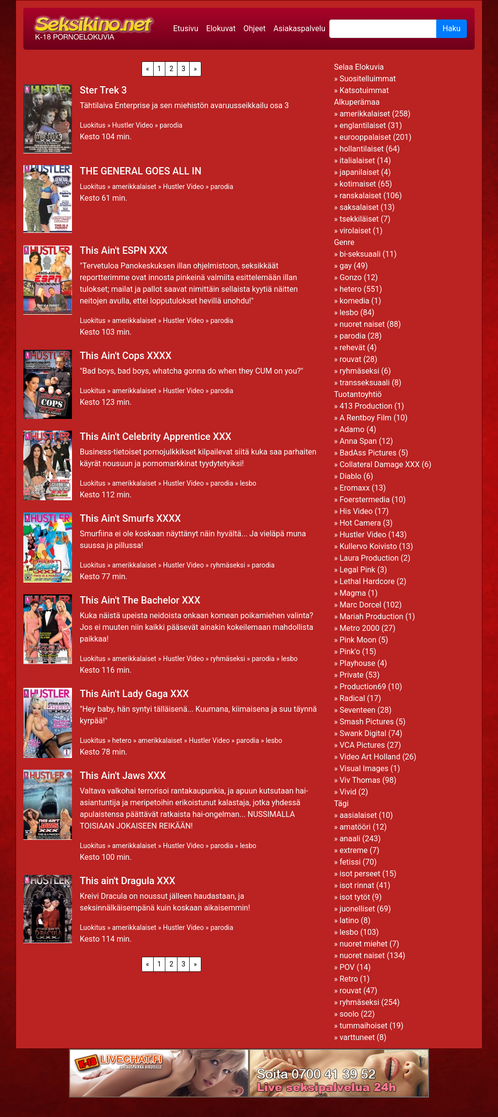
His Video (356, 511)
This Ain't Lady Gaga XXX (134, 694)
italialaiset (357, 160)
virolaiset (355, 230)
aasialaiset (358, 815)
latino (349, 920)
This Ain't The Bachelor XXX (140, 600)
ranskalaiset (360, 195)
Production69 (362, 686)
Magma (352, 593)
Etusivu (185, 28)
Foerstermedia (364, 499)
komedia (354, 300)
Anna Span (358, 441)
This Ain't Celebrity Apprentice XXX (155, 436)
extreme (353, 850)
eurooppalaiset (365, 137)
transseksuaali (364, 382)
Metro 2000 (359, 628)
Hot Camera (360, 523)
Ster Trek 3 (103, 90)
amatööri (355, 827)
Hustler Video (132, 125)
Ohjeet (254, 28)
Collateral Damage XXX (379, 464)
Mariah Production (371, 616)
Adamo (351, 429)
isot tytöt (354, 897)
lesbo (248, 483)
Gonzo (350, 277)
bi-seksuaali (359, 254)
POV (347, 967)
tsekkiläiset (359, 219)
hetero (121, 740)
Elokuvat (221, 28)
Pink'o (349, 651)
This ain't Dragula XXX (127, 881)
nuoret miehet (363, 943)
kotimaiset (357, 184)
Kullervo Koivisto (368, 546)
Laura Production (369, 558)
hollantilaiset (361, 148)
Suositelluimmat (367, 78)
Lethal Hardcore (366, 581)
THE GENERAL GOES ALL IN (140, 171)
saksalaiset (359, 207)
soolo (349, 1014)
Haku (452, 28)
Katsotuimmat (364, 90)
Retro (348, 979)
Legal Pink (357, 569)
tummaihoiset (363, 1025)
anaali (349, 838)
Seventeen (357, 710)
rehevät (352, 347)
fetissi (349, 862)
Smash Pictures (366, 721)
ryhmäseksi (228, 565)
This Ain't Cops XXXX (126, 355)
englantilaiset (362, 125)
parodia (171, 125)
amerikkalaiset (134, 186)
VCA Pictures (362, 745)
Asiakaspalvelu (299, 28)
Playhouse (357, 663)
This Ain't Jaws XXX (123, 775)
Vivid (347, 791)
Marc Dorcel (360, 604)
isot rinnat (356, 885)
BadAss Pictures (367, 452)
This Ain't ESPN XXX (123, 250)
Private (351, 675)
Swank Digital (362, 733)
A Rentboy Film (365, 417)
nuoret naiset (362, 324)
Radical (352, 698)
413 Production (365, 406)
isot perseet (359, 873)
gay (345, 265)
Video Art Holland (369, 756)
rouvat (350, 359)
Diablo (350, 476)
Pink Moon (357, 639)
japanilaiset (359, 172)
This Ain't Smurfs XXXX (130, 518)
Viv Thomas (359, 780)
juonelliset (357, 908)
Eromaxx (354, 487)
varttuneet (356, 1037)
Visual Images (364, 768)
